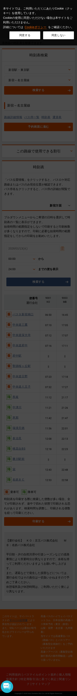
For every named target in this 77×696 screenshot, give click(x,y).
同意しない (59, 35)
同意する (25, 35)
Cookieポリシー (36, 27)
